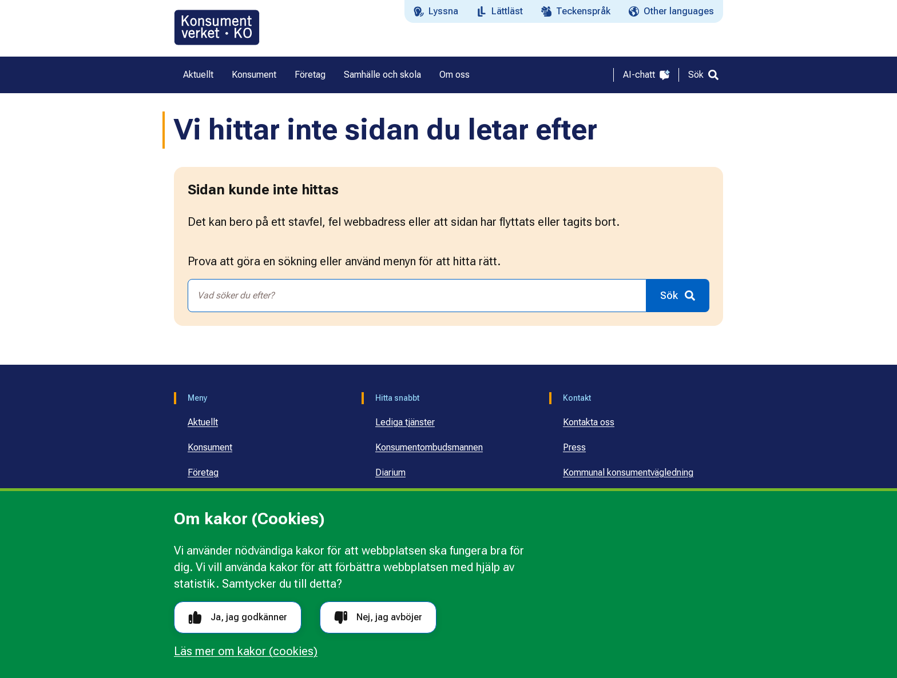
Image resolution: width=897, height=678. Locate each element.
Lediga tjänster (405, 422)
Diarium (390, 472)
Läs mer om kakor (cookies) (245, 651)
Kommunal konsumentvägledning (628, 472)
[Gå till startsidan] (217, 27)
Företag (203, 472)
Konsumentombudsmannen (429, 447)
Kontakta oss (588, 422)
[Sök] (703, 74)
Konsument (210, 447)
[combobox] (417, 295)
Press (574, 447)
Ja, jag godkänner (237, 617)
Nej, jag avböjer (378, 617)
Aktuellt (203, 422)
